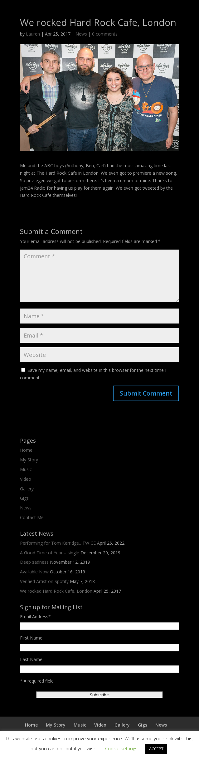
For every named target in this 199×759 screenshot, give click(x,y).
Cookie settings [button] (121, 748)
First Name (31, 638)
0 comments (105, 34)
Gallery (27, 489)
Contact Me (32, 517)
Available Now (34, 572)
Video (25, 479)
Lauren (33, 34)
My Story (29, 460)
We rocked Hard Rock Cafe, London (56, 591)
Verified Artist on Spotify (44, 581)
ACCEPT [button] (156, 749)
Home (26, 450)
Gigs (24, 498)
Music (26, 469)
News (81, 34)
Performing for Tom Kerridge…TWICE (58, 543)
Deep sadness (34, 562)
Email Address (35, 617)
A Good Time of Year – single (49, 553)
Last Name (31, 659)
